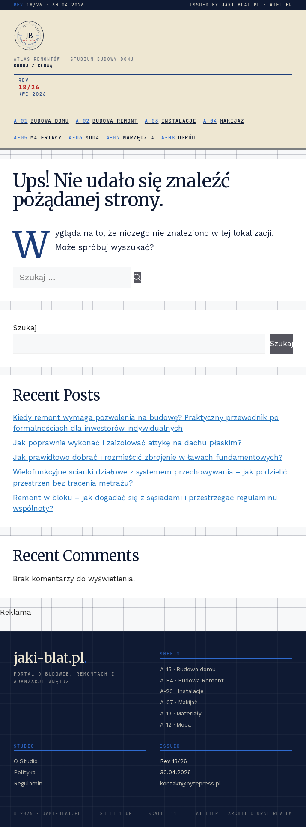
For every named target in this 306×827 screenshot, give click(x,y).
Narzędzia (138, 137)
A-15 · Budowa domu (188, 669)
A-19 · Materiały (181, 713)
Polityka (25, 772)
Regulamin (28, 783)
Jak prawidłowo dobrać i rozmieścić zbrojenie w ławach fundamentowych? (147, 457)
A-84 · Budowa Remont (192, 680)
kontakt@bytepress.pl (190, 783)
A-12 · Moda (175, 724)
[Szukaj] (137, 278)
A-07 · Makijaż (178, 702)
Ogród (187, 137)
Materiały (46, 137)
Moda (93, 137)
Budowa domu (49, 121)
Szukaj (24, 327)
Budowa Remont (115, 121)
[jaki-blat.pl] (153, 35)
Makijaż (232, 121)
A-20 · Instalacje (182, 691)
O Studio (26, 761)
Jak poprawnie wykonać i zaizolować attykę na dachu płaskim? (127, 442)
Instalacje (178, 121)
